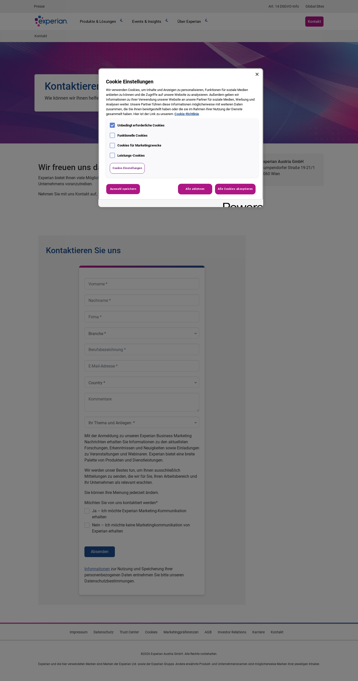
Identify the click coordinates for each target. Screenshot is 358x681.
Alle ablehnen (195, 189)
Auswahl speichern (123, 189)
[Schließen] (257, 74)
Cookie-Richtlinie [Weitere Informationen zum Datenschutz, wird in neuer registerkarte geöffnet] (186, 114)
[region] (180, 137)
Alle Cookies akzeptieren (235, 189)
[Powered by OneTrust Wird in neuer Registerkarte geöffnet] (241, 204)
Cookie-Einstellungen (127, 168)
